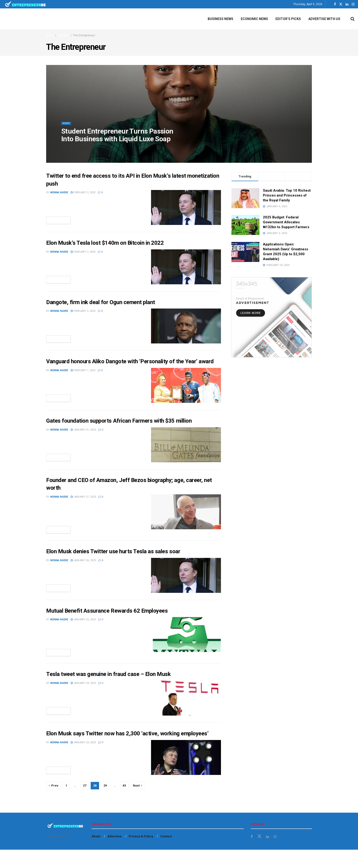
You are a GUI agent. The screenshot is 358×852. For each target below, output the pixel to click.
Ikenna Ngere (59, 192)
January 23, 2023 (83, 744)
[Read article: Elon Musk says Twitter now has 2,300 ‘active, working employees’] (186, 759)
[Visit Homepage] (25, 4)
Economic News (254, 19)
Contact (166, 838)
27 (84, 787)
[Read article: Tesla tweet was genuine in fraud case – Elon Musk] (186, 700)
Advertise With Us (324, 19)
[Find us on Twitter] (260, 839)
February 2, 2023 (83, 251)
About (96, 838)
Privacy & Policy (141, 838)
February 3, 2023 (83, 192)
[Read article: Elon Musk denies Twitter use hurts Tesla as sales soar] (186, 576)
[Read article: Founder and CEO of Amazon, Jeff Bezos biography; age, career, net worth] (186, 512)
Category (63, 35)
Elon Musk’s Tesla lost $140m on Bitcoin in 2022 (105, 243)
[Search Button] (353, 19)
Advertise (114, 838)
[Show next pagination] (137, 787)
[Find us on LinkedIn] (268, 839)
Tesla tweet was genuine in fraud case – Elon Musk (108, 676)
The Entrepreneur (84, 35)
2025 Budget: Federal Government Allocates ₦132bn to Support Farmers (286, 222)
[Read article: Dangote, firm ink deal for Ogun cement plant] (186, 326)
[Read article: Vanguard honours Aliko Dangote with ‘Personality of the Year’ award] (186, 385)
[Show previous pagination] (53, 787)
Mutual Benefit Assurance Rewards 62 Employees (107, 612)
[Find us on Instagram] (276, 839)
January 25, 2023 (83, 620)
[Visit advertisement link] (271, 317)
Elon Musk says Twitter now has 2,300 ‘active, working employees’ (127, 736)
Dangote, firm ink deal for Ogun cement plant (100, 302)
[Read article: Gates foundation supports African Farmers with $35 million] (186, 444)
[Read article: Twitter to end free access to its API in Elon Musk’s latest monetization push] (186, 207)
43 (124, 787)
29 (105, 787)
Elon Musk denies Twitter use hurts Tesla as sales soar (113, 552)
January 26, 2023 (83, 561)
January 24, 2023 (83, 685)
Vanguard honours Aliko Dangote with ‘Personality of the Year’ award (130, 361)
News (67, 127)
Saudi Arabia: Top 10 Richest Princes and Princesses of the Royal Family (287, 195)
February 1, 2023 (83, 370)
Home (50, 35)
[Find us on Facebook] (252, 839)
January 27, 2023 (83, 497)
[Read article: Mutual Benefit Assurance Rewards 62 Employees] (186, 635)
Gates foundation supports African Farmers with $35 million (119, 421)
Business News (220, 19)
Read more (61, 220)
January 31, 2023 (83, 429)
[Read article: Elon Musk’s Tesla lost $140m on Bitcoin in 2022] (186, 266)
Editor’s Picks (288, 19)
